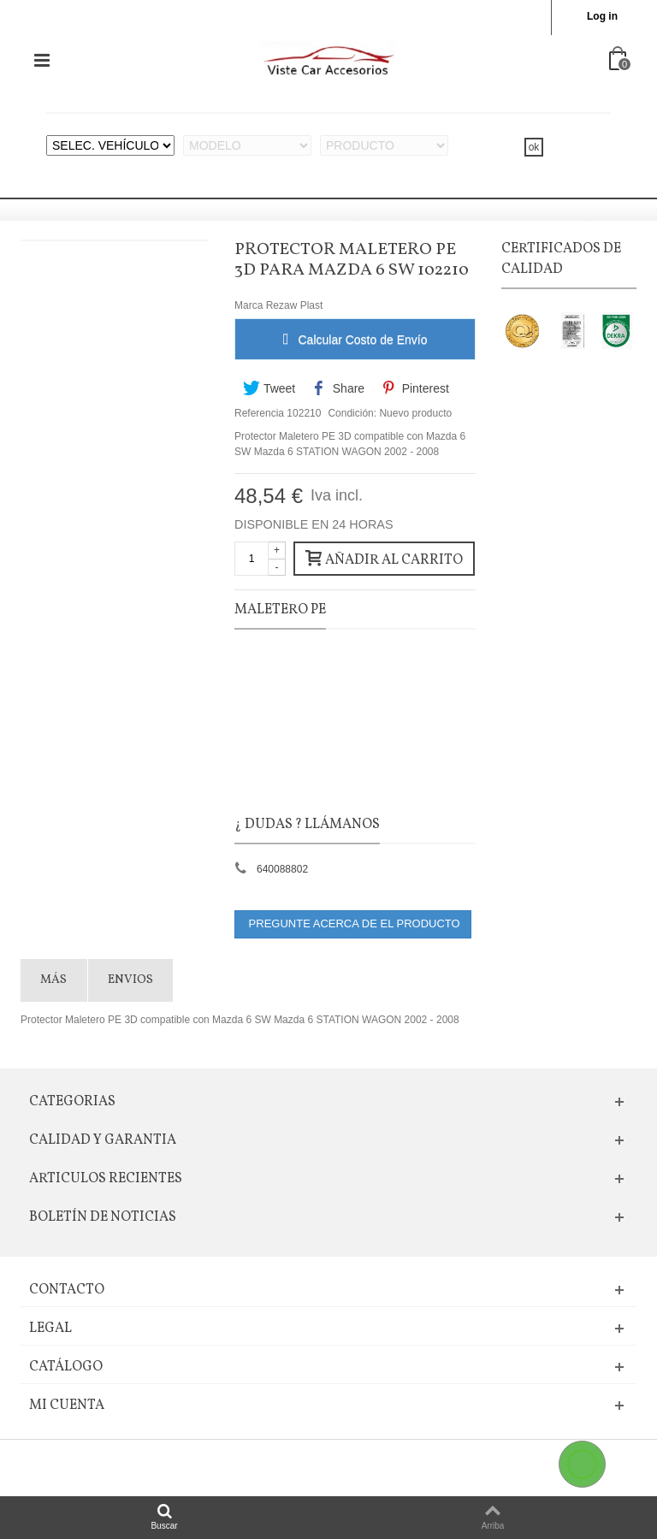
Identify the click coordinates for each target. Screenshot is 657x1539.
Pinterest (414, 388)
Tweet (269, 388)
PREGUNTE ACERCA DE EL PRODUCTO (353, 923)
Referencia (259, 413)
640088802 (282, 869)
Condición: (352, 413)
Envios (130, 980)
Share (338, 388)
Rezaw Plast (294, 305)
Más (53, 980)
